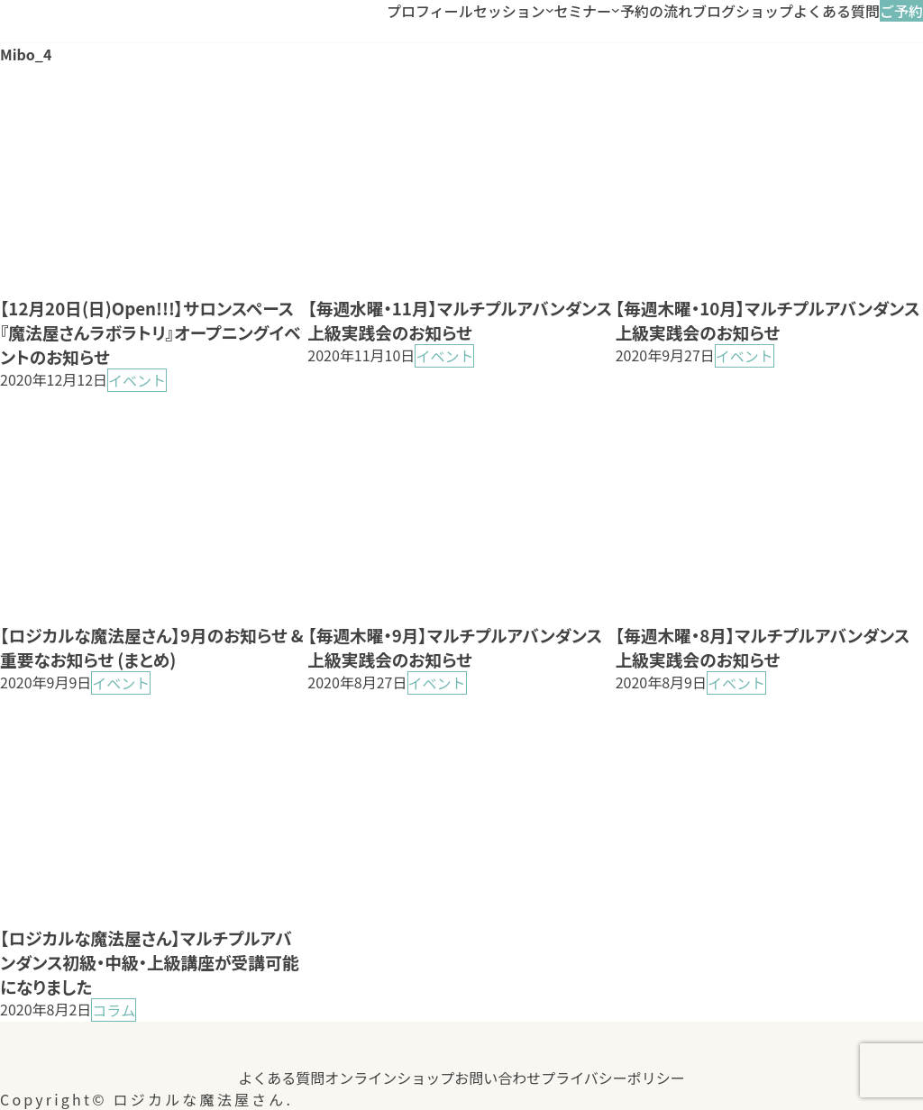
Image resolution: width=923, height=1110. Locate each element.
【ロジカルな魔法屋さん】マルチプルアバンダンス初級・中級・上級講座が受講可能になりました (149, 961)
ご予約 (901, 11)
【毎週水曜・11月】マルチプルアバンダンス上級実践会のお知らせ (459, 320)
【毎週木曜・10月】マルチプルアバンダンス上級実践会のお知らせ (768, 320)
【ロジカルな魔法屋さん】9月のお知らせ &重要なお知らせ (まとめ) (152, 647)
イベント (137, 380)
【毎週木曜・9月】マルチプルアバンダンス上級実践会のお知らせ (454, 647)
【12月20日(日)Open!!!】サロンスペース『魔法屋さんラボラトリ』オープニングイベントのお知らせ (150, 332)
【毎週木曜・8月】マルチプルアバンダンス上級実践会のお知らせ (763, 647)
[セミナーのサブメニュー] (615, 11)
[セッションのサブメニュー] (549, 11)
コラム (113, 1010)
